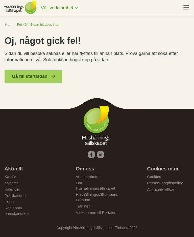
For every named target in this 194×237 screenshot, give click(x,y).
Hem (8, 24)
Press (9, 202)
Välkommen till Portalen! (96, 212)
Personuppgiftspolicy (165, 183)
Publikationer (16, 195)
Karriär (10, 176)
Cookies (154, 176)
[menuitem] (59, 8)
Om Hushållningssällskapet (95, 185)
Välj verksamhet (57, 7)
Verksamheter (88, 176)
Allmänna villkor (160, 189)
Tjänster (83, 206)
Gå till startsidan (29, 76)
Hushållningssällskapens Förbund (97, 197)
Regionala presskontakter (17, 210)
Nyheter (11, 183)
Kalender (12, 189)
